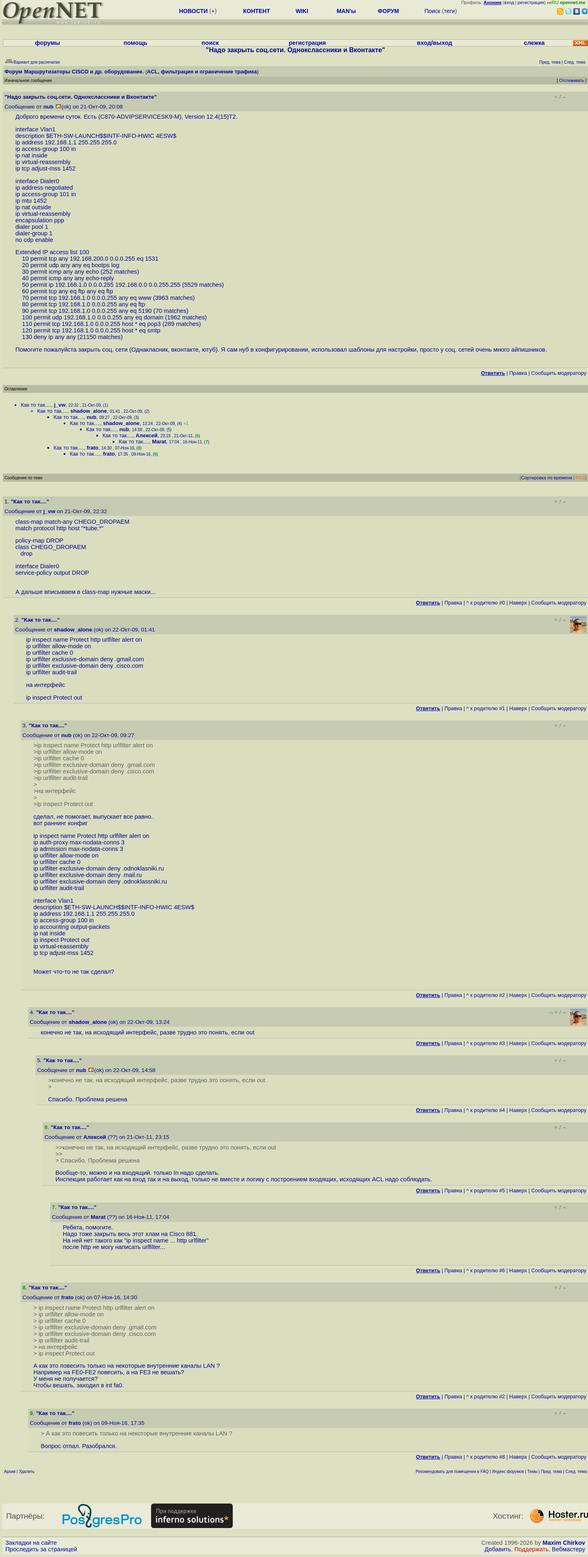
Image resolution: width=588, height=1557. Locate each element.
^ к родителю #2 (485, 995)
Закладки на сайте (31, 1542)
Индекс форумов (508, 1471)
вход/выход (434, 43)
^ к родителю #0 (485, 603)
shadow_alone (88, 411)
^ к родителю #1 (485, 708)
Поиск (432, 11)
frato (92, 448)
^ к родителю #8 (485, 1457)
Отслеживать (571, 80)
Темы (532, 1471)
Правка (518, 373)
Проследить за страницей (41, 1549)
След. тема (576, 1471)
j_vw (59, 405)
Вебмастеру (568, 1549)
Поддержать (531, 1549)
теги (449, 11)
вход (509, 2)
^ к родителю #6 (485, 1270)
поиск (210, 43)
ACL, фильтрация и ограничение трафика (202, 72)
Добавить (498, 1549)
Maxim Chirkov (564, 1542)
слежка (534, 43)
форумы (47, 43)
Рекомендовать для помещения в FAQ (452, 1471)
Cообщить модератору (558, 373)
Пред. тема (551, 1471)
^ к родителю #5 (485, 1190)
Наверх (518, 603)
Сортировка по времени (546, 477)
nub (48, 107)
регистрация (531, 2)
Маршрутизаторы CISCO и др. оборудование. (84, 72)
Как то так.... (36, 405)
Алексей (147, 435)
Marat (159, 442)
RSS (580, 477)
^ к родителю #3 (485, 1043)
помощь (135, 43)
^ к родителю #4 (485, 1110)
